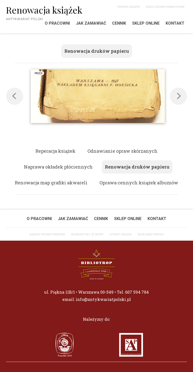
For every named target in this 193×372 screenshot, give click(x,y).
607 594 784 (137, 292)
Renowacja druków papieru (96, 51)
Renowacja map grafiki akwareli (51, 183)
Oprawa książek (128, 7)
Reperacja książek (55, 151)
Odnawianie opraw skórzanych (122, 151)
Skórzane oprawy (151, 234)
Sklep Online (146, 23)
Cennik (119, 23)
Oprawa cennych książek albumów (139, 183)
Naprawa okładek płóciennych (58, 167)
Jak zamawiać (91, 23)
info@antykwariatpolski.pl (103, 299)
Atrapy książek (121, 234)
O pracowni (39, 218)
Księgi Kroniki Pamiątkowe (165, 7)
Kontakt (175, 23)
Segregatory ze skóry (87, 234)
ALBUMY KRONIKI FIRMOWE (47, 234)
